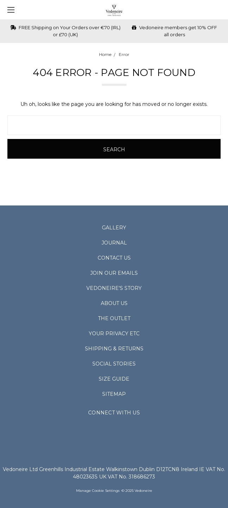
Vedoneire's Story (114, 288)
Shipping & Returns (114, 348)
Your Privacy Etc (114, 333)
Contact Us (114, 258)
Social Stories (114, 364)
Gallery (114, 227)
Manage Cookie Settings (97, 490)
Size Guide (114, 379)
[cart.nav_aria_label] (219, 9)
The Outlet (114, 318)
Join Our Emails (114, 273)
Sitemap (114, 394)
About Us (114, 303)
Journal (114, 243)
